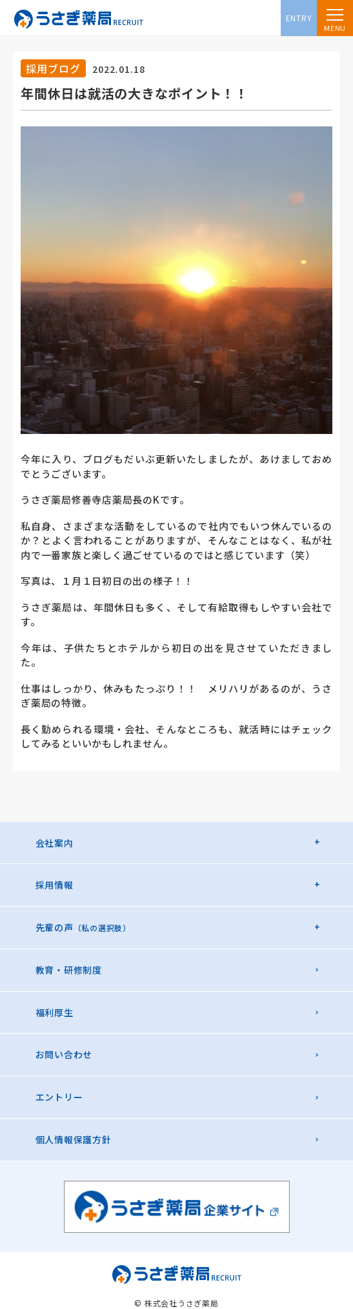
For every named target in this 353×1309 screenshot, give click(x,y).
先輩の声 (83, 927)
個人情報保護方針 (73, 1139)
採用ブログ (53, 68)
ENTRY (299, 17)
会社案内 (54, 842)
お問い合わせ (64, 1054)
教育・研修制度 (68, 969)
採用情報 (54, 884)
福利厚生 (54, 1012)
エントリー (59, 1096)
